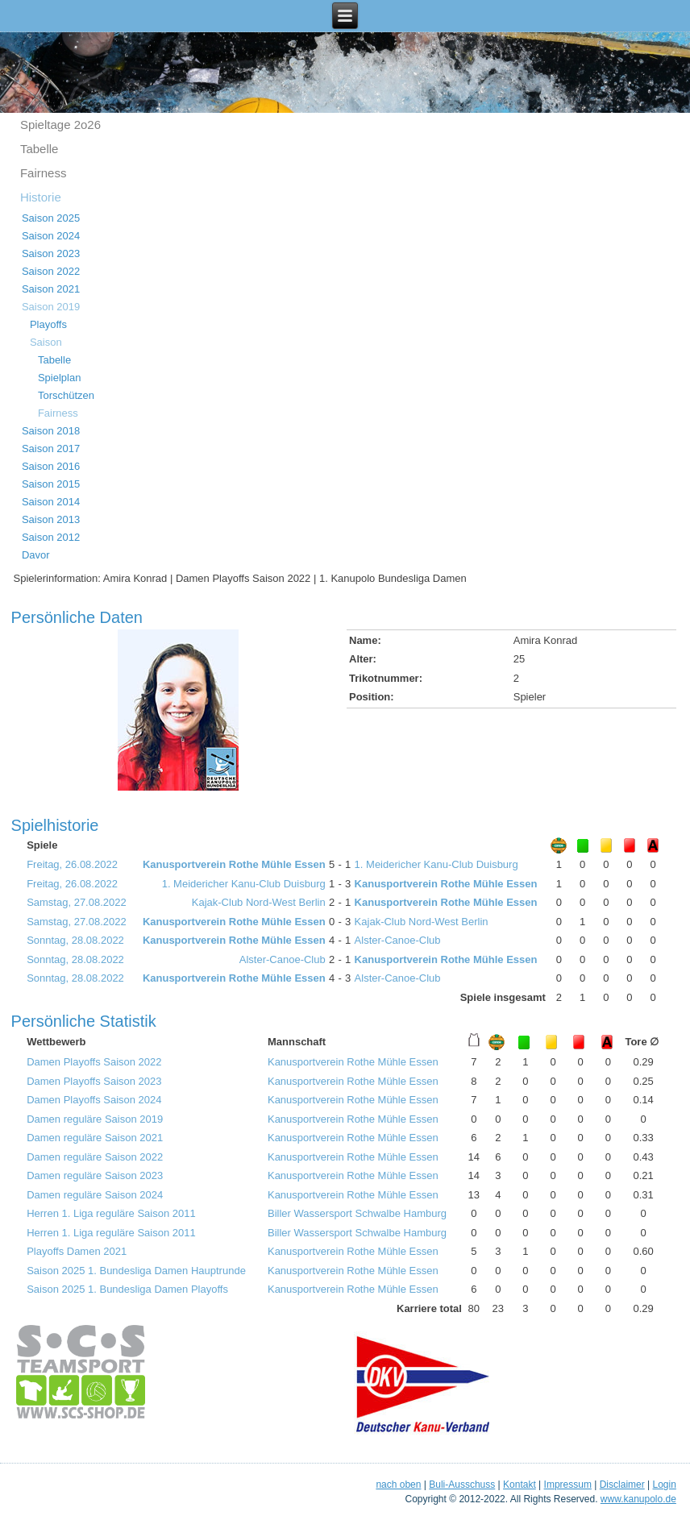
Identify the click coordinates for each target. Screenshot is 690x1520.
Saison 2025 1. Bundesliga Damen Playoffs (127, 1289)
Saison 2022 (51, 271)
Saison (46, 342)
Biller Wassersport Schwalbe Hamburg (357, 1213)
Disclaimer (622, 1484)
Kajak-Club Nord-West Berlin (259, 902)
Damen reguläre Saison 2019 (95, 1119)
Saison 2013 (51, 519)
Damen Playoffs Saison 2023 (94, 1081)
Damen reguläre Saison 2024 (95, 1195)
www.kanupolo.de (638, 1499)
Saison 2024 (51, 236)
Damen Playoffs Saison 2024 (94, 1100)
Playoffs (48, 324)
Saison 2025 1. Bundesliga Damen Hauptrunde (136, 1271)
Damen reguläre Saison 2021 (95, 1138)
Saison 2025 (51, 218)
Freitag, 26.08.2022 (72, 864)
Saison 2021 (51, 289)
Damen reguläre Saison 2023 (95, 1175)
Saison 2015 (51, 484)
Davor (36, 555)
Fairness (43, 173)
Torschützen (66, 395)
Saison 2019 (51, 307)
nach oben (398, 1484)
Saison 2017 (51, 448)
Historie (40, 197)
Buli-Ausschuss (462, 1484)
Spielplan (59, 378)
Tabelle (39, 149)
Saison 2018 (51, 431)
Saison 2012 (51, 537)
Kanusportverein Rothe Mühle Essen (234, 864)
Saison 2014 (51, 502)
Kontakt (519, 1484)
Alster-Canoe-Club (398, 940)
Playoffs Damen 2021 (77, 1251)
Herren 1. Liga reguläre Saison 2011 (111, 1213)
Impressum (568, 1484)
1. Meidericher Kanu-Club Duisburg (436, 864)
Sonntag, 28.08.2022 (75, 940)
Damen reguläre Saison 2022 (95, 1157)
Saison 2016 (51, 466)
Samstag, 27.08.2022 (77, 902)
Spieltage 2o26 (60, 124)
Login (664, 1484)
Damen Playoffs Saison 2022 (94, 1062)
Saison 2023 (51, 253)
